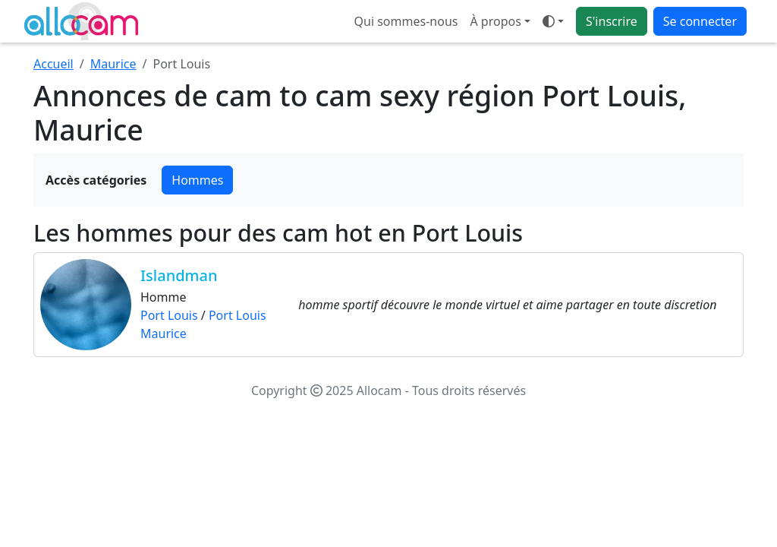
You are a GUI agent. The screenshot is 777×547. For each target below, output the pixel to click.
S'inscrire (611, 21)
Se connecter (700, 21)
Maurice (113, 63)
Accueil (53, 63)
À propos (495, 21)
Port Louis (169, 315)
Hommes (197, 180)
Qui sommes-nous (406, 21)
